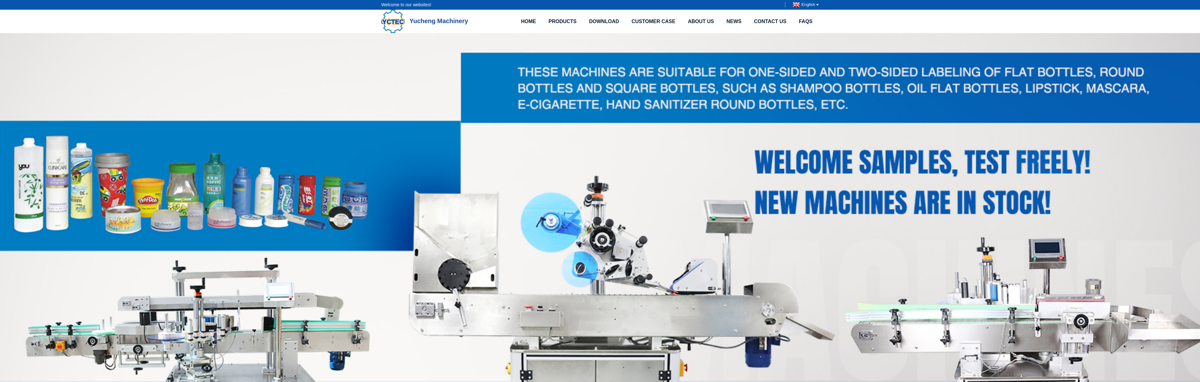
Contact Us (770, 21)
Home (528, 21)
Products (562, 21)
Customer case (653, 21)
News (734, 21)
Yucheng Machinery (424, 20)
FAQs (805, 21)
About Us (701, 21)
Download (604, 21)
